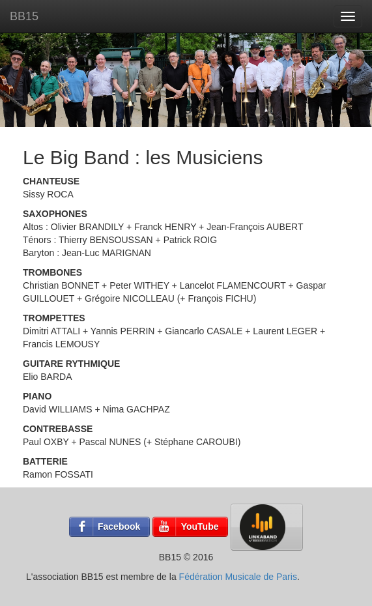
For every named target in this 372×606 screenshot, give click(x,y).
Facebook (119, 526)
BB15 (24, 16)
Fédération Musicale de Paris (238, 576)
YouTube (200, 526)
